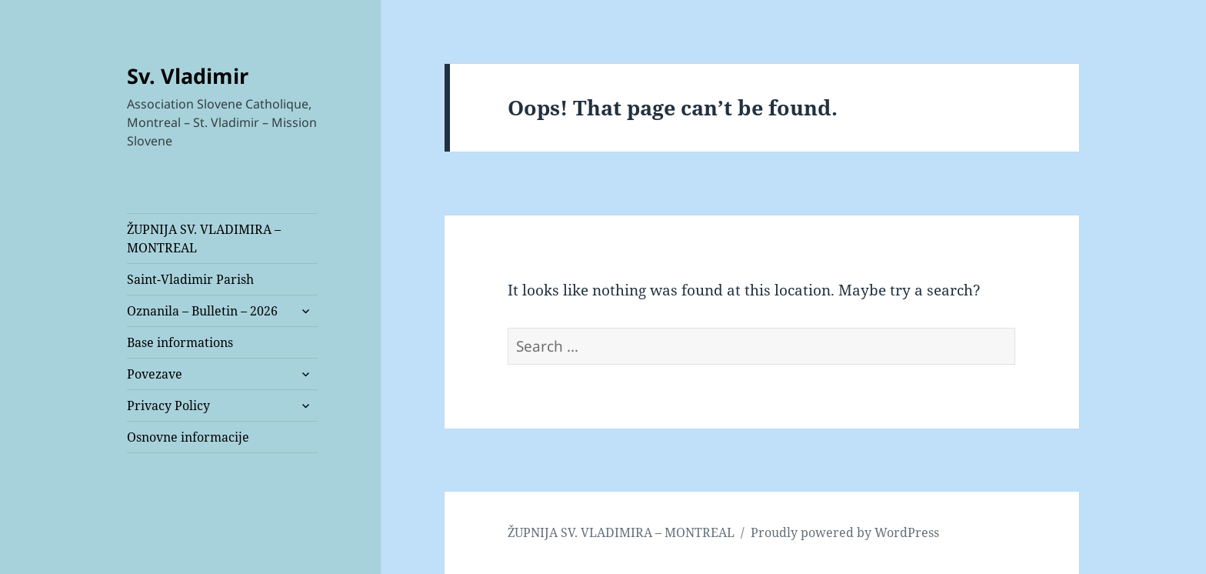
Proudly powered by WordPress (845, 532)
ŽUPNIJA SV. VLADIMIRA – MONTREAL (204, 238)
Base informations (180, 342)
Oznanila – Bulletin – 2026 (202, 310)
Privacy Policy (168, 405)
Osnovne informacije (188, 437)
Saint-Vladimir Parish (190, 279)
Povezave (154, 373)
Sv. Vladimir (187, 76)
